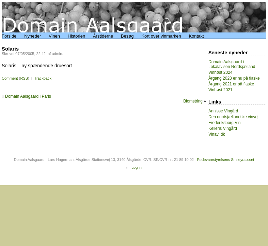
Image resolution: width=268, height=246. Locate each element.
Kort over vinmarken (161, 36)
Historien (76, 36)
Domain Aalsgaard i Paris (28, 96)
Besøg (127, 36)
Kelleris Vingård (222, 128)
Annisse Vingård (223, 111)
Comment (10, 78)
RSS (24, 78)
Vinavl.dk (216, 134)
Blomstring (193, 101)
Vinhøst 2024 (220, 72)
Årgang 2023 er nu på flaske (234, 78)
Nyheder (32, 36)
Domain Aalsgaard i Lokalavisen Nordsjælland (231, 64)
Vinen (54, 36)
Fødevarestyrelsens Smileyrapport (225, 160)
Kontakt (196, 36)
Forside (9, 36)
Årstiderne (103, 36)
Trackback (42, 78)
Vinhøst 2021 (220, 89)
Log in (136, 167)
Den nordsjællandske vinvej (233, 116)
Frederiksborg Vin (224, 122)
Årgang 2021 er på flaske (231, 84)
